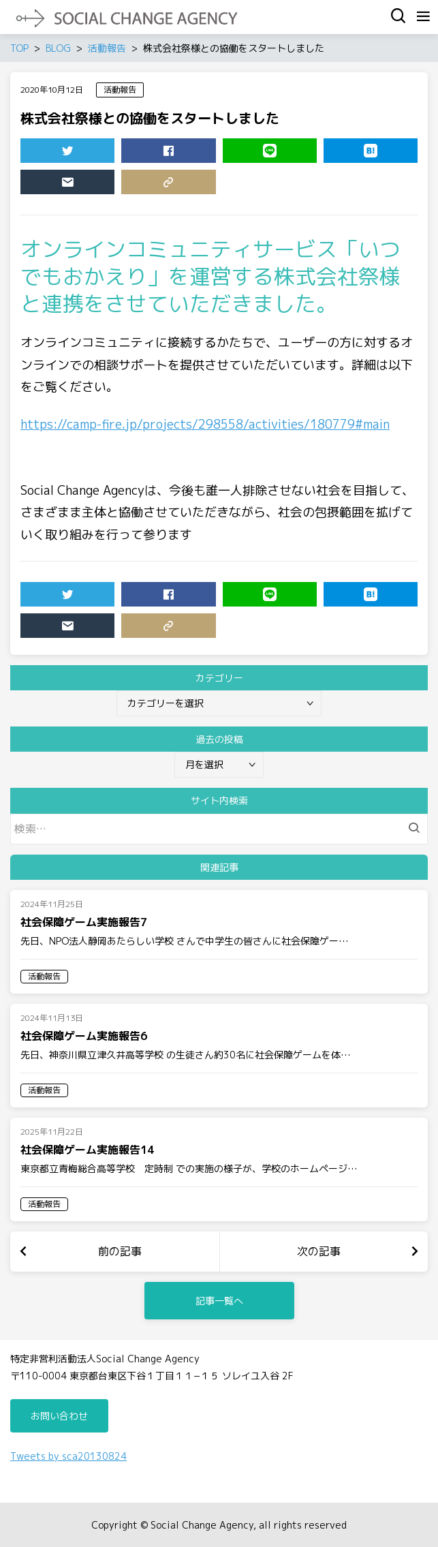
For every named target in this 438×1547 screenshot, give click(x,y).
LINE (250, 153)
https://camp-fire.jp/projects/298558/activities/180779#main (205, 424)
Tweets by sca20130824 (68, 1456)
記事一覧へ (219, 1300)
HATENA (350, 153)
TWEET (47, 153)
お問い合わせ (59, 1415)
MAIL (47, 184)
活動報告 (120, 89)
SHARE (148, 153)
